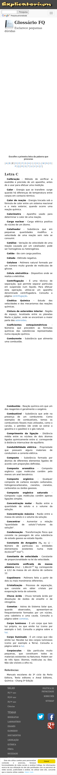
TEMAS (12, 712)
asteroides (20, 320)
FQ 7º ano (12, 692)
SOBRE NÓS (49, 696)
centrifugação (19, 296)
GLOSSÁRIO (13, 731)
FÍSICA (11, 749)
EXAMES (11, 726)
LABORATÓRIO (14, 721)
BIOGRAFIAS (13, 717)
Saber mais (29, 772)
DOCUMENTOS (14, 735)
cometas (23, 619)
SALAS (11, 688)
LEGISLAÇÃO (13, 740)
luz (6, 632)
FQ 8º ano (12, 697)
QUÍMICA (12, 744)
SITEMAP (50, 701)
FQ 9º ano (12, 702)
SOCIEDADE (13, 753)
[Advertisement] (28, 64)
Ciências (11, 706)
